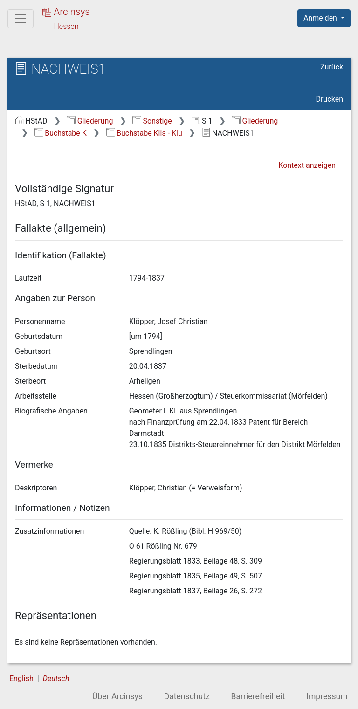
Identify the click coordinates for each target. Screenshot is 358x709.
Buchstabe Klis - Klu (144, 133)
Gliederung (90, 121)
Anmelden (321, 18)
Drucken (329, 99)
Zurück (331, 66)
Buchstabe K (60, 133)
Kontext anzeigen (307, 165)
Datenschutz (187, 696)
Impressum (327, 696)
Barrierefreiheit (258, 696)
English (21, 678)
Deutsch (56, 678)
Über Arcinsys (117, 696)
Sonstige (152, 121)
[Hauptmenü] (20, 18)
